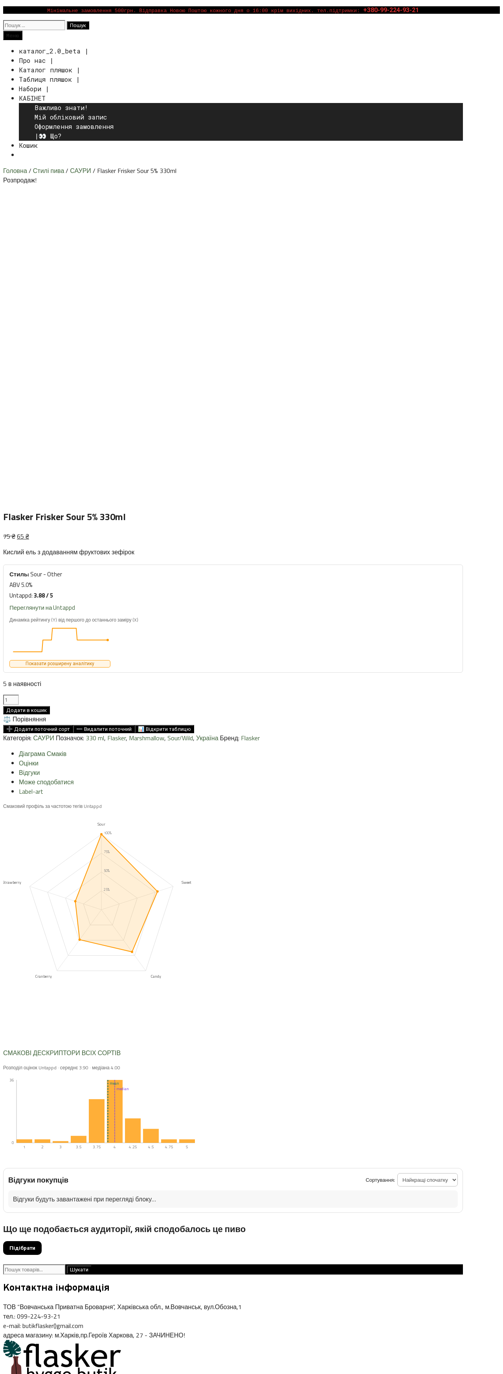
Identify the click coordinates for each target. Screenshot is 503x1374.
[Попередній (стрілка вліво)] (6, 1368)
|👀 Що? (48, 136)
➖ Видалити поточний (104, 422)
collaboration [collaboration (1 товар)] (296, 1118)
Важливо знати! (61, 107)
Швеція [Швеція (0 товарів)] (424, 1151)
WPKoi (105, 1282)
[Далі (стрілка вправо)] (14, 1368)
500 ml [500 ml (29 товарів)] (119, 1117)
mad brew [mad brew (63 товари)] (240, 1131)
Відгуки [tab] (29, 465)
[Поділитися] (22, 1359)
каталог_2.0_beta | (53, 51)
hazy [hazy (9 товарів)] (64, 1132)
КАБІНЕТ (32, 98)
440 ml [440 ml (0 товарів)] (99, 1118)
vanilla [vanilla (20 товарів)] (187, 1149)
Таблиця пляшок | (49, 79)
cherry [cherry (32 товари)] (205, 1117)
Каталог (15, 1189)
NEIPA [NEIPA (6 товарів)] (272, 1133)
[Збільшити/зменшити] (6, 1359)
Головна (15, 170)
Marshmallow (146, 430)
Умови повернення (32, 1207)
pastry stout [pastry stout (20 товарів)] (383, 1132)
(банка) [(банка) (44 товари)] (17, 1117)
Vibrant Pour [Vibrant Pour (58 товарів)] (281, 1149)
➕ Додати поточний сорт (38, 422)
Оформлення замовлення (74, 126)
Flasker (116, 430)
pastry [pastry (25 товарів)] (294, 1132)
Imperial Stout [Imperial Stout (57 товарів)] (101, 1132)
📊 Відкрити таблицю (164, 422)
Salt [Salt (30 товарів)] (445, 1132)
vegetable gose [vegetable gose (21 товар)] (227, 1149)
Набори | (34, 89)
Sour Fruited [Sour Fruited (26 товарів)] (65, 1149)
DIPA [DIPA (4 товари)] (334, 1117)
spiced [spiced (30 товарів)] (100, 1149)
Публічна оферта (29, 1217)
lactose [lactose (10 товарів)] (206, 1132)
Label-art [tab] (31, 484)
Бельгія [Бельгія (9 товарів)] (320, 1149)
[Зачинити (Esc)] (30, 1359)
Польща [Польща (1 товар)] (364, 1150)
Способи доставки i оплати (45, 1198)
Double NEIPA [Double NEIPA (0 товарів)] (355, 1118)
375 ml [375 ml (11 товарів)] (79, 1117)
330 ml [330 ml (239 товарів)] (50, 1115)
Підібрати (22, 941)
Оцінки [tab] (29, 455)
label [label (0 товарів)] (189, 1134)
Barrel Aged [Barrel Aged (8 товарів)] (174, 1117)
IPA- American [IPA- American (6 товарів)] (164, 1133)
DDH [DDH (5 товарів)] (319, 1117)
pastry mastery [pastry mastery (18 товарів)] (334, 1132)
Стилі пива (48, 170)
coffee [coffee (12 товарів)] (270, 1117)
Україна (207, 430)
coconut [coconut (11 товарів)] (246, 1117)
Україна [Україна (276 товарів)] (395, 1148)
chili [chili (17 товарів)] (225, 1117)
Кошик (28, 145)
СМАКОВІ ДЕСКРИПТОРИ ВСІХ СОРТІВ (62, 745)
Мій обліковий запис (71, 117)
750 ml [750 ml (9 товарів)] (144, 1117)
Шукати (79, 962)
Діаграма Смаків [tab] (42, 446)
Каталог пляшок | (49, 70)
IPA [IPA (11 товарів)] (137, 1132)
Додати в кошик (26, 403)
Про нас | (36, 60)
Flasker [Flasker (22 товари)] (382, 1117)
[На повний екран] (14, 1359)
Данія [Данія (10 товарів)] (343, 1149)
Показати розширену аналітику (60, 356)
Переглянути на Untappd (42, 300)
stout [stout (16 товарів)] (123, 1149)
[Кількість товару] (11, 392)
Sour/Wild (180, 430)
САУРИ (80, 170)
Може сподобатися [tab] (46, 474)
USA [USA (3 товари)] (169, 1150)
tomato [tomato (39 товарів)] (148, 1149)
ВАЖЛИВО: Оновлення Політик (51, 1236)
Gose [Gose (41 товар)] (45, 1132)
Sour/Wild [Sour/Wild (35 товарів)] (22, 1149)
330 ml (95, 430)
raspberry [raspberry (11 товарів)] (421, 1132)
